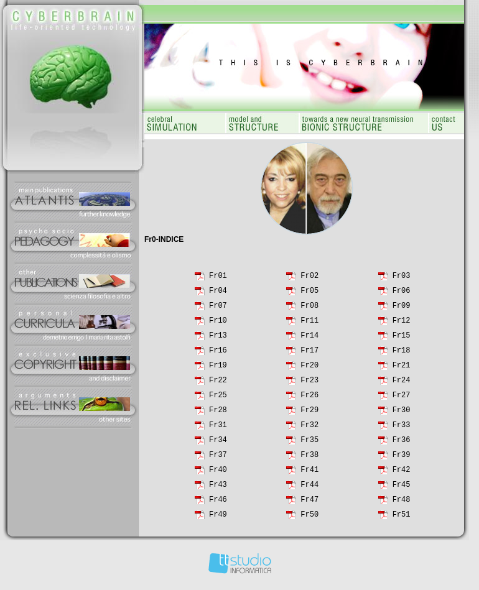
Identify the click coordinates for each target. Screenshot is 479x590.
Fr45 (402, 488)
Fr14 (309, 339)
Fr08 (309, 309)
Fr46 (218, 503)
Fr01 (218, 279)
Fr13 (218, 339)
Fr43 (218, 488)
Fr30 (402, 413)
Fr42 (402, 473)
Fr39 (402, 458)
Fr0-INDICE (164, 239)
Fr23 (309, 384)
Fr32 (309, 428)
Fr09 (402, 309)
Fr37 (218, 458)
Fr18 (402, 354)
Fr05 (309, 294)
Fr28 (218, 413)
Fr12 (402, 324)
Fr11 (309, 324)
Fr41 (309, 473)
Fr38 (309, 458)
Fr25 (218, 399)
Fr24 (402, 384)
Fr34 (218, 443)
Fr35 (309, 443)
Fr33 (402, 428)
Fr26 (309, 399)
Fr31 (218, 428)
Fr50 (309, 518)
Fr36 (402, 443)
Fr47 (309, 503)
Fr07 (218, 309)
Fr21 (402, 369)
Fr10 (218, 324)
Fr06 (402, 294)
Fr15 (402, 339)
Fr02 (309, 279)
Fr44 (309, 488)
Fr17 (309, 354)
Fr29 (309, 413)
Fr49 (218, 518)
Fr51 (402, 518)
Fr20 (309, 369)
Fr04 (218, 294)
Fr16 (218, 354)
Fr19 (218, 369)
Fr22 (218, 384)
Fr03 (402, 279)
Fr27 (402, 399)
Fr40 (218, 473)
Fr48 (402, 503)
